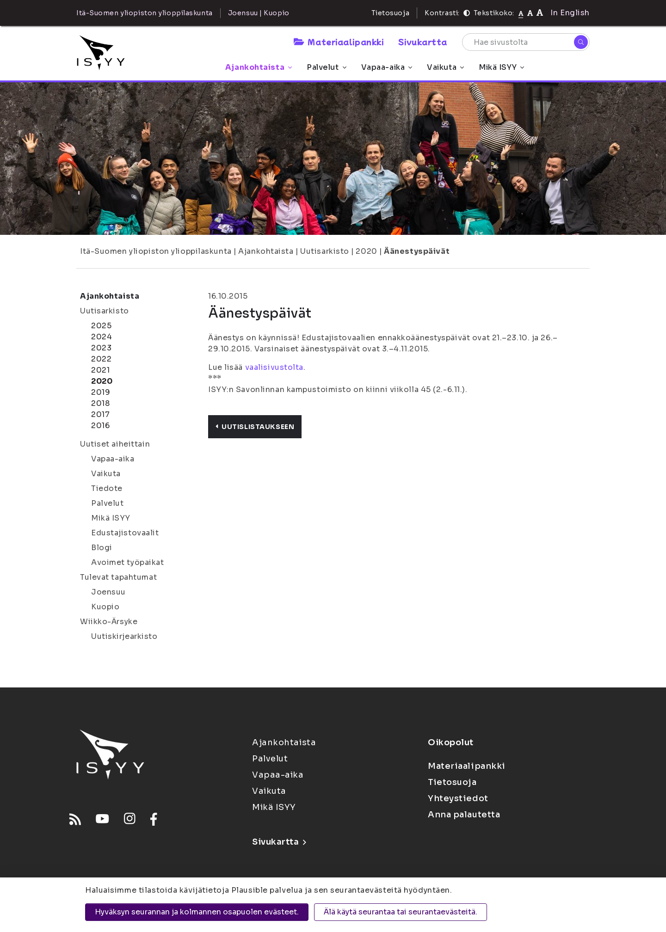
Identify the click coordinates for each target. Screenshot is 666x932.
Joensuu (108, 592)
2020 (366, 251)
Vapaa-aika (387, 67)
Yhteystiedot (458, 798)
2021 (100, 370)
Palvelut (326, 67)
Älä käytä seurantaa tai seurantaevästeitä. (400, 912)
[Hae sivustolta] (526, 42)
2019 (100, 392)
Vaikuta (445, 67)
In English (570, 13)
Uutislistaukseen (255, 427)
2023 (101, 348)
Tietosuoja (390, 13)
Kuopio (105, 607)
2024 (101, 337)
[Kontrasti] (466, 13)
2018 (100, 403)
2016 (100, 425)
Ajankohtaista (258, 67)
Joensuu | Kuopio (259, 13)
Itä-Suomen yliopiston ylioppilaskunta (156, 251)
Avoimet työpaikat (127, 562)
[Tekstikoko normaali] (521, 13)
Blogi (101, 547)
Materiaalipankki (338, 41)
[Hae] (581, 42)
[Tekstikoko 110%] (530, 13)
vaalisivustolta (274, 367)
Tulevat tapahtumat (118, 577)
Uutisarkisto (324, 251)
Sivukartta (422, 41)
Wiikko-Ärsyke (108, 621)
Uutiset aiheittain (115, 444)
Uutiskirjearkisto (124, 636)
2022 (101, 359)
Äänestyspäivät (417, 251)
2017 (100, 414)
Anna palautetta (464, 814)
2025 (101, 326)
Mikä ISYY (501, 67)
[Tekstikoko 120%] (539, 13)
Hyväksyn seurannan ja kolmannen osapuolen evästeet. (197, 912)
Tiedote (107, 488)
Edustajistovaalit (125, 533)
